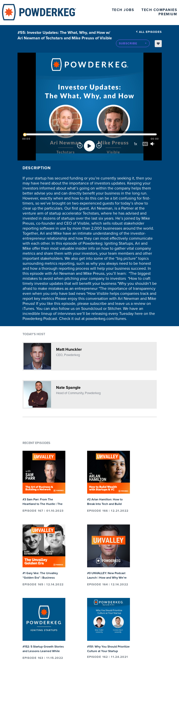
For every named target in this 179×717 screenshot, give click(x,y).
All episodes (149, 32)
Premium (167, 14)
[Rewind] (80, 145)
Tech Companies (159, 10)
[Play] (89, 145)
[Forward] (99, 145)
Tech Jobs (123, 10)
